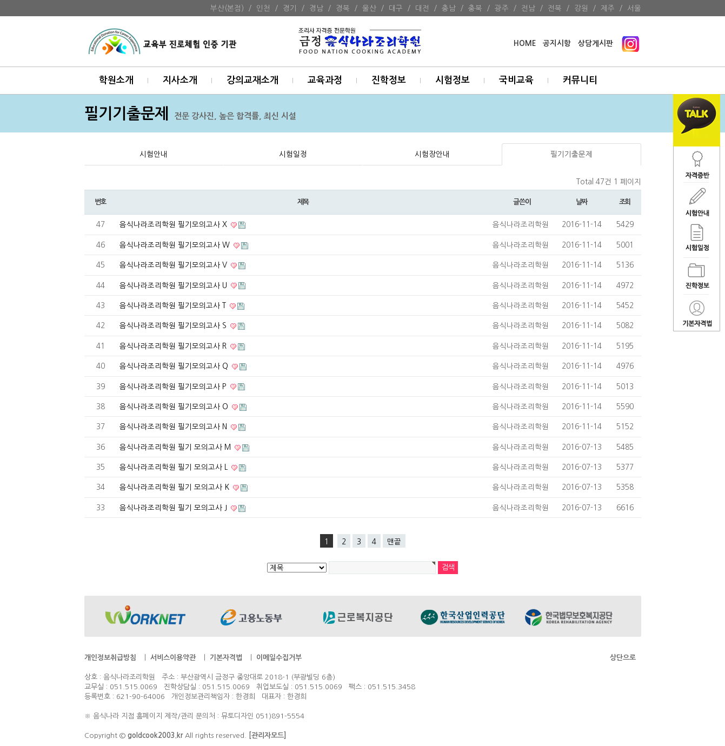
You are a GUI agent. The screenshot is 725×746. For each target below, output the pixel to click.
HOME (525, 43)
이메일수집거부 (279, 657)
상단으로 (623, 657)
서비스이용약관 (173, 657)
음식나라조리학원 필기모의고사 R (174, 346)
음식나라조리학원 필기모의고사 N (174, 426)
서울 (634, 8)
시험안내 (153, 154)
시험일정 (293, 154)
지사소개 (180, 80)
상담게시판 (595, 43)
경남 (316, 8)
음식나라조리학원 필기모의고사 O (174, 406)
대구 (396, 8)
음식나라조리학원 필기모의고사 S (174, 325)
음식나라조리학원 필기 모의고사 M (176, 447)
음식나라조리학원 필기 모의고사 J (174, 507)
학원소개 (116, 80)
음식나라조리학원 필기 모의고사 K (175, 487)
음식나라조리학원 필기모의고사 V (174, 265)
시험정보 (452, 80)
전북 (555, 8)
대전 (422, 8)
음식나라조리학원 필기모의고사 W (175, 245)
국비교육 (516, 80)
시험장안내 (432, 154)
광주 (502, 8)
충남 (449, 8)
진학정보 (388, 80)
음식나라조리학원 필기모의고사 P (174, 386)
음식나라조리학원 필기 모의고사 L (174, 467)
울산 (369, 8)
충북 (475, 8)
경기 (290, 8)
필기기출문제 (571, 154)
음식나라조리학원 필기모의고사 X (174, 224)
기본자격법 (226, 657)
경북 (343, 8)
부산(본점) (227, 8)
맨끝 (394, 541)
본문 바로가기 (0, 0)
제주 (608, 8)
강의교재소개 (252, 80)
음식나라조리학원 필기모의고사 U (174, 285)
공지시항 (557, 43)
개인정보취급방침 (110, 657)
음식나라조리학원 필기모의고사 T (173, 305)
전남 (528, 8)
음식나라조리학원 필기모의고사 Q (174, 366)
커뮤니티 (580, 80)
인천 (263, 8)
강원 (581, 8)
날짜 (581, 201)
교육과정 (325, 80)
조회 (624, 201)
